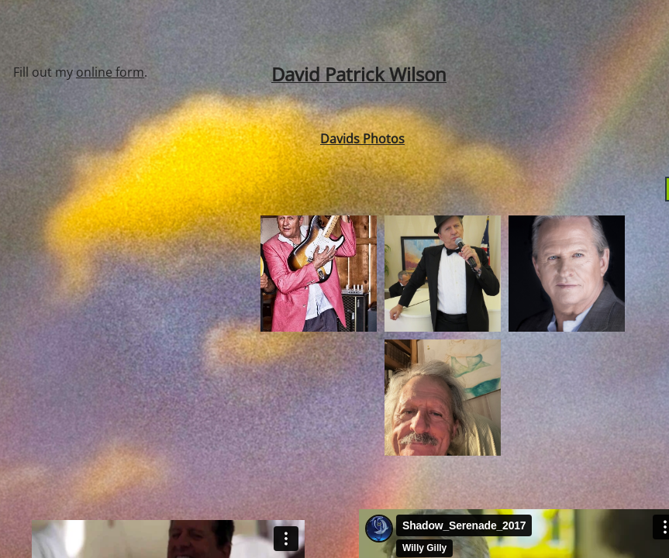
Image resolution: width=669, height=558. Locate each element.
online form (110, 72)
